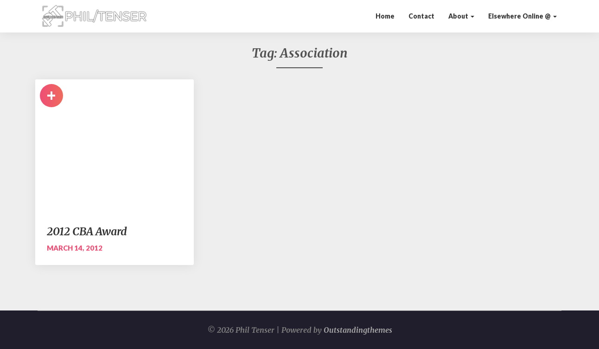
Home (385, 16)
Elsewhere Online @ (522, 16)
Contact (421, 16)
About (461, 16)
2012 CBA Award (87, 231)
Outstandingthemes (358, 330)
